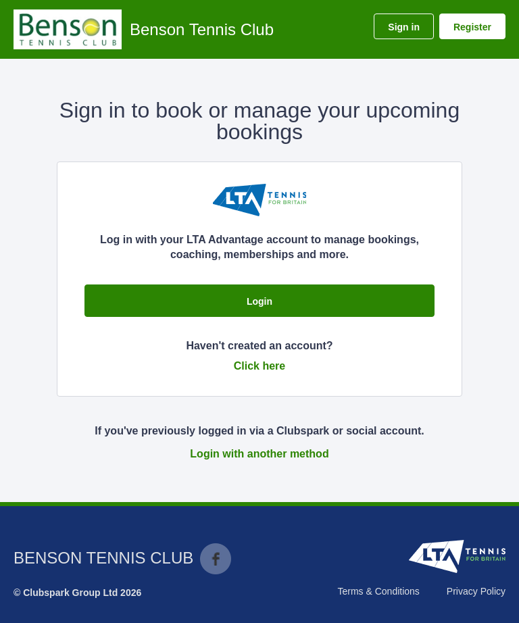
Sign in (404, 27)
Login (259, 301)
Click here (259, 366)
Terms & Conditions (378, 591)
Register (472, 27)
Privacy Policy (476, 591)
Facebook (215, 558)
